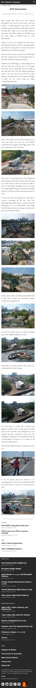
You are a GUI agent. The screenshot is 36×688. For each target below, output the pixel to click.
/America (31, 14)
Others (26, 14)
